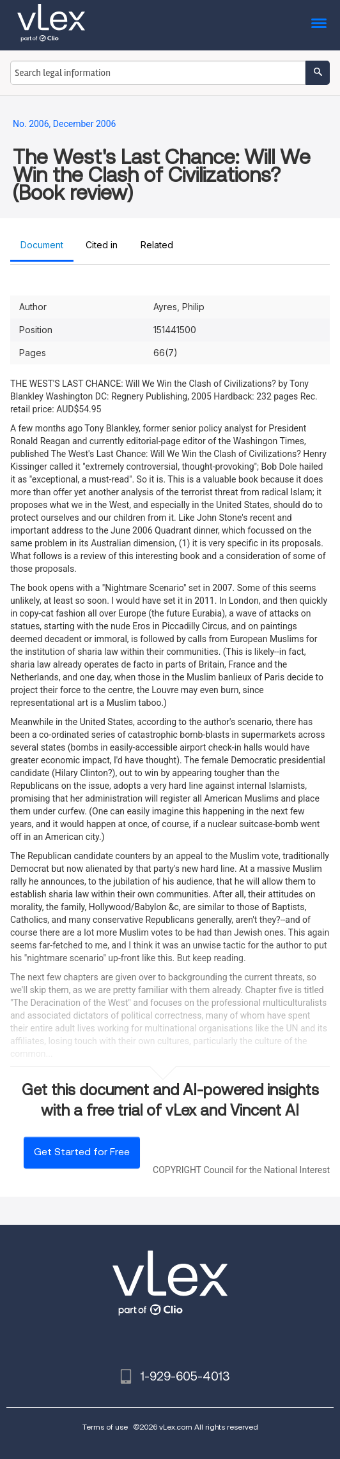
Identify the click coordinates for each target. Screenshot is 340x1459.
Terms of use (105, 1427)
